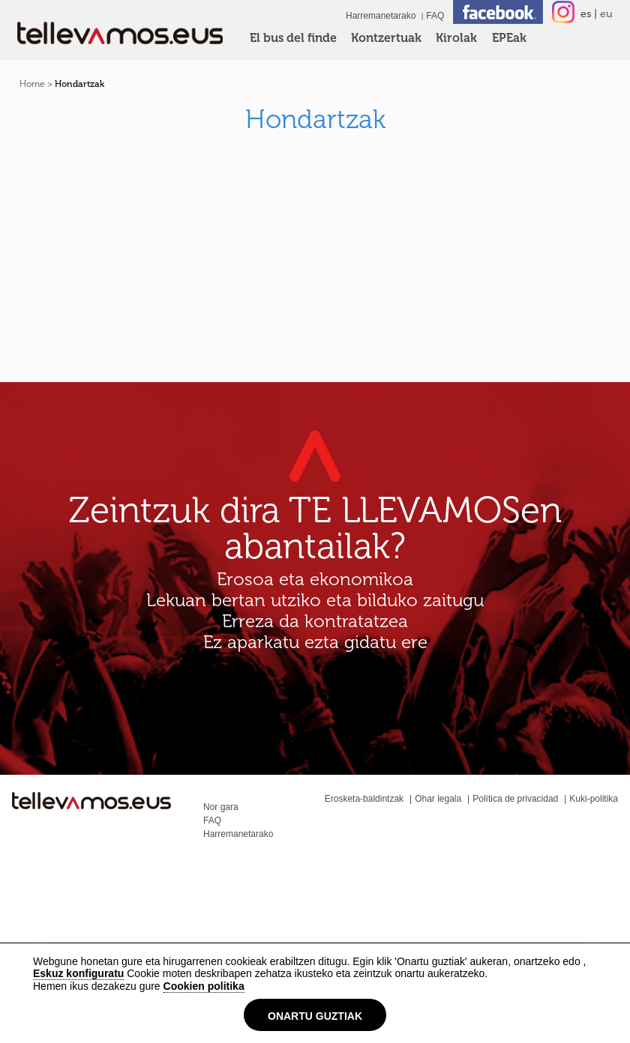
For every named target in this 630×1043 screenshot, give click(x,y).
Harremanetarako (381, 15)
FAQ (435, 15)
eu (606, 13)
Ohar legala (438, 798)
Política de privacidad (515, 798)
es (585, 13)
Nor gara (220, 807)
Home (32, 84)
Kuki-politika (593, 798)
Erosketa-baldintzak (364, 798)
